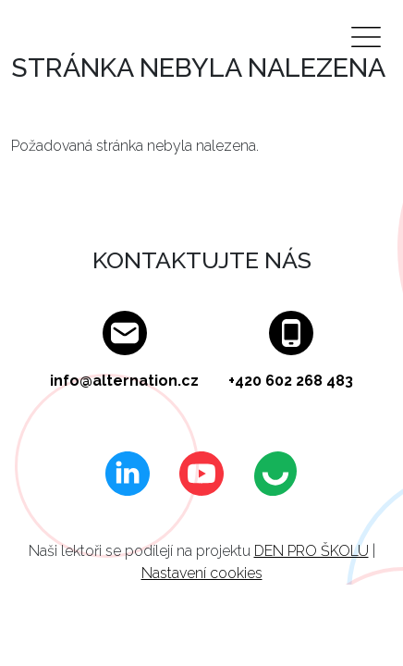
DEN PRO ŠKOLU (311, 551)
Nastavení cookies (202, 573)
